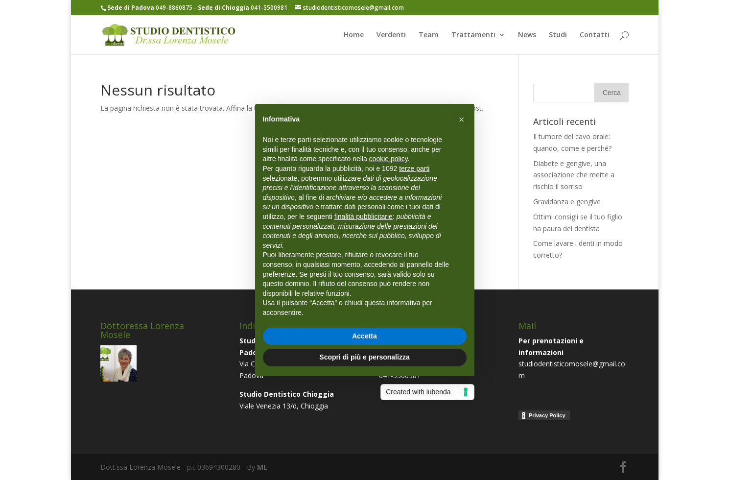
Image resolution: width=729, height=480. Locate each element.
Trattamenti (473, 35)
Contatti (595, 35)
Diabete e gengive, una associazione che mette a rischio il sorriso (573, 175)
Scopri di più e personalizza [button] (364, 357)
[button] (462, 119)
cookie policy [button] (388, 159)
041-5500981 (242, 7)
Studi (558, 35)
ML (262, 467)
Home (354, 35)
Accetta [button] (364, 336)
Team (429, 35)
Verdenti (391, 35)
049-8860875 (150, 7)
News (527, 35)
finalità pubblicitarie (363, 216)
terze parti (414, 168)
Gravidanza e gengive (567, 201)
